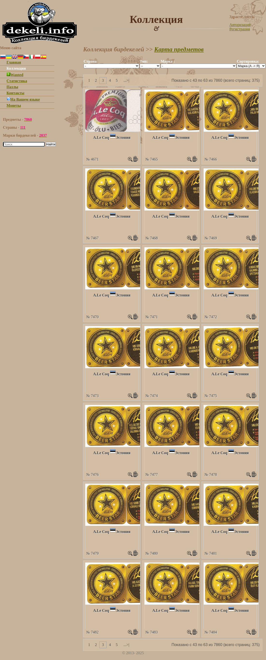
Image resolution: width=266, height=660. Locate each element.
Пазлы (12, 87)
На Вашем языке (23, 99)
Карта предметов (179, 49)
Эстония (123, 137)
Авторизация (240, 25)
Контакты (15, 93)
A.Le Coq (101, 137)
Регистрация (240, 29)
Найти (50, 144)
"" (111, 66)
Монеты (14, 105)
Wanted (15, 75)
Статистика (17, 81)
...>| (126, 80)
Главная (14, 62)
